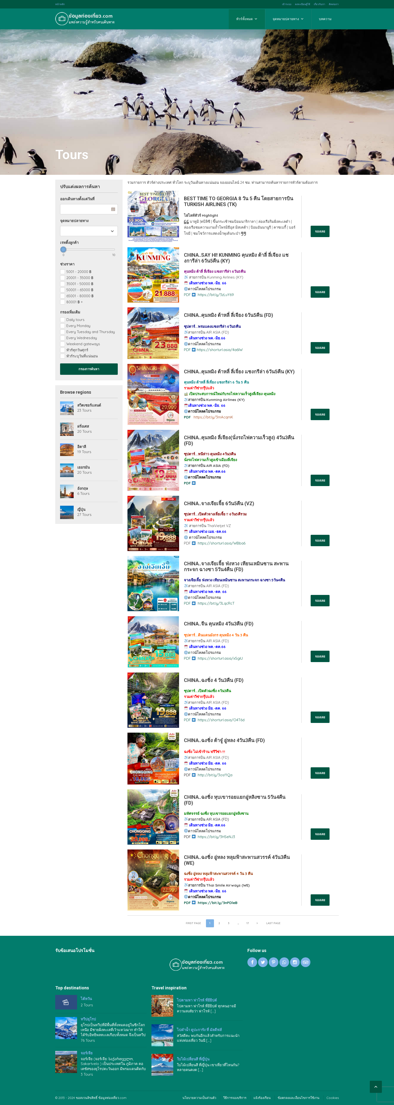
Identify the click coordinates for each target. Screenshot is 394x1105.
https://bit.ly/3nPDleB (217, 902)
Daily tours (75, 319)
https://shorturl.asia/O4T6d (221, 720)
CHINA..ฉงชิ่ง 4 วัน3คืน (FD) (214, 680)
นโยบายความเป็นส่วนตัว (199, 1098)
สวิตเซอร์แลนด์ (89, 405)
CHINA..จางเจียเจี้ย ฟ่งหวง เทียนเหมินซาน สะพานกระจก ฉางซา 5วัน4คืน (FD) (236, 566)
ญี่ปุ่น (81, 509)
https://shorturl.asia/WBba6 (221, 543)
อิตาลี (81, 447)
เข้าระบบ (286, 4)
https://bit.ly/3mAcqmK (213, 417)
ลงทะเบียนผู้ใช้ (302, 4)
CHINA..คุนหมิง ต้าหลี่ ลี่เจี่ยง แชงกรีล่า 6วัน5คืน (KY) (239, 372)
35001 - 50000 (79, 283)
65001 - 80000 (80, 296)
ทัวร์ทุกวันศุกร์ (77, 350)
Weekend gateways (83, 344)
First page (193, 923)
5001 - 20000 (78, 271)
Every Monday (78, 325)
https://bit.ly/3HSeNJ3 (216, 836)
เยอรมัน (83, 467)
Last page (273, 923)
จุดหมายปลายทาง (288, 19)
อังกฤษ (82, 488)
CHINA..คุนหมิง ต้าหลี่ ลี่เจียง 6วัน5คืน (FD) (228, 315)
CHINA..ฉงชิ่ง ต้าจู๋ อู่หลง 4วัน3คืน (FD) (224, 740)
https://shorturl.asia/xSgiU (220, 658)
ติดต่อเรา (334, 4)
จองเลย (320, 231)
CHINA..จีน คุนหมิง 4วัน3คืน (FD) (218, 624)
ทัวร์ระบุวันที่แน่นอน (82, 356)
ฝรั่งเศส (83, 426)
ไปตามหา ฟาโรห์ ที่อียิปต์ (197, 1000)
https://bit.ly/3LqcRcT (216, 603)
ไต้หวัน (86, 999)
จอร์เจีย (87, 1053)
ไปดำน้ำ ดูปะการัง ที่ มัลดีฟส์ (199, 1030)
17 (247, 923)
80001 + (74, 302)
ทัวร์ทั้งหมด (247, 19)
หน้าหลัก (60, 4)
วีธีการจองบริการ (234, 1098)
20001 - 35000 (79, 277)
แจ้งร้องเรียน (262, 1098)
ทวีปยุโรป (88, 1019)
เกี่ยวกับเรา (319, 4)
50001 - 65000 (79, 290)
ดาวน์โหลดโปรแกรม (204, 289)
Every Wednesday (81, 338)
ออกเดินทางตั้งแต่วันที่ (77, 199)
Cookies (332, 1098)
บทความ (325, 19)
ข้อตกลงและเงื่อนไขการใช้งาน (298, 1098)
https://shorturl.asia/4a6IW (220, 349)
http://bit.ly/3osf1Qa (215, 775)
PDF (190, 294)
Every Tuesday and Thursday (90, 331)
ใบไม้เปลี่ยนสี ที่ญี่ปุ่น (193, 1059)
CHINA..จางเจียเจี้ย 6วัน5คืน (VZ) (219, 503)
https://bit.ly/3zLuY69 (216, 294)
